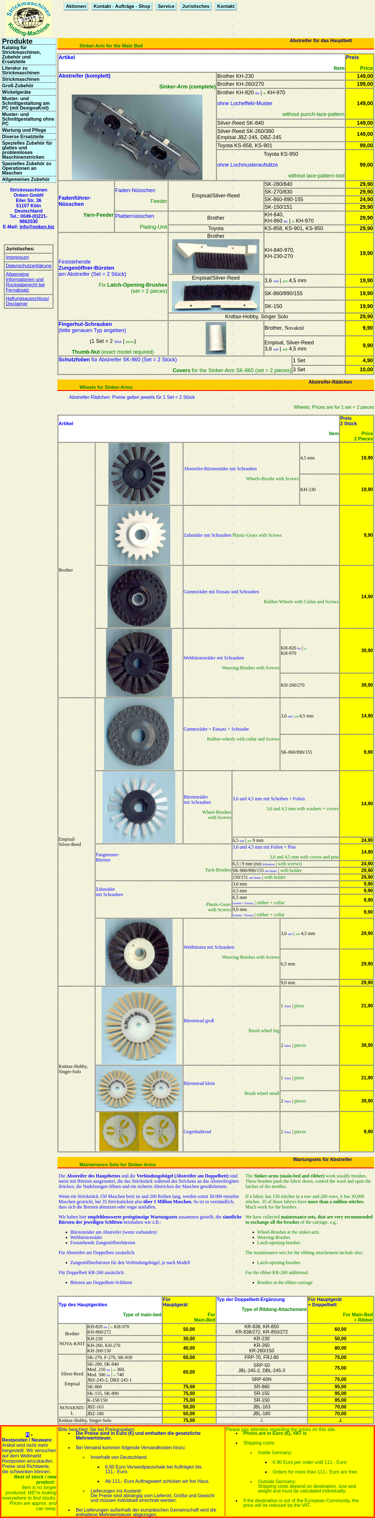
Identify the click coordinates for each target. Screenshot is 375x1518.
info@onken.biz (37, 226)
